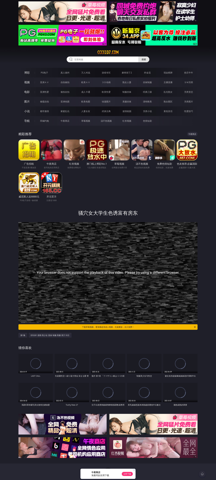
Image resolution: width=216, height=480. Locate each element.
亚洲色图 (65, 101)
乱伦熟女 (168, 91)
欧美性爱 (106, 91)
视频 (27, 82)
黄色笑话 (168, 111)
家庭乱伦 (65, 111)
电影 (27, 92)
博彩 (27, 72)
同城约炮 (44, 120)
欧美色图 (85, 101)
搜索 (144, 59)
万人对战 (85, 72)
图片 (27, 101)
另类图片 (188, 101)
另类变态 (188, 91)
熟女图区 (168, 101)
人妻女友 (85, 111)
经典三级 (147, 91)
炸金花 (147, 72)
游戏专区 (106, 72)
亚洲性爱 (44, 91)
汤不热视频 (106, 120)
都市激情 (44, 111)
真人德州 (65, 72)
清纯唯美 (147, 101)
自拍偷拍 (65, 82)
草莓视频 (85, 120)
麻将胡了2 (127, 72)
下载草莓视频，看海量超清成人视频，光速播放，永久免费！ (139, 327)
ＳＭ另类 (188, 82)
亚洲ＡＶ (44, 82)
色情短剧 (147, 120)
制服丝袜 (126, 91)
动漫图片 (106, 101)
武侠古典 (106, 111)
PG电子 (44, 72)
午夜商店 (65, 120)
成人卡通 (85, 91)
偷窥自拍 (44, 101)
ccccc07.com (108, 52)
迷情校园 (126, 111)
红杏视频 (126, 120)
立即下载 (127, 474)
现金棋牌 (168, 72)
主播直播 (168, 82)
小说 (27, 111)
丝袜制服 (147, 82)
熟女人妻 (126, 82)
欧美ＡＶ (85, 82)
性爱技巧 (188, 111)
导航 (27, 121)
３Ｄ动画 (106, 82)
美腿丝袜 (126, 101)
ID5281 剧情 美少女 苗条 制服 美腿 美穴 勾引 (50, 335)
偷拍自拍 (65, 91)
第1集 (22, 335)
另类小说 (147, 111)
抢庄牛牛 (188, 72)
